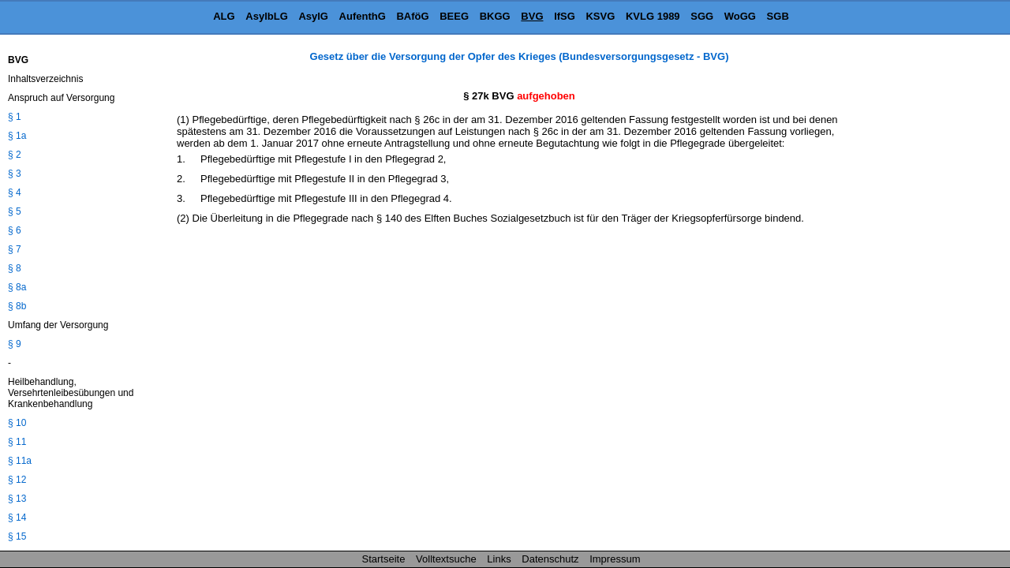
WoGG (740, 16)
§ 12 (17, 479)
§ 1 (14, 116)
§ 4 (14, 192)
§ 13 (17, 498)
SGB (778, 16)
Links (499, 559)
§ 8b (17, 306)
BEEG (454, 16)
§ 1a (17, 135)
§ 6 (14, 230)
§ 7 (14, 249)
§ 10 (17, 422)
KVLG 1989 (653, 16)
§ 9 (14, 343)
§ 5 (14, 211)
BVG (532, 16)
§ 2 (14, 154)
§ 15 (17, 536)
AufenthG (362, 16)
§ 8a (17, 287)
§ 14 (17, 517)
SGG (701, 16)
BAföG (412, 16)
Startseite (384, 559)
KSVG (600, 16)
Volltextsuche (446, 559)
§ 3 (14, 173)
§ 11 (17, 441)
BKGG (495, 16)
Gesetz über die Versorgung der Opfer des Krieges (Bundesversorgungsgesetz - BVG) (519, 56)
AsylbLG (266, 16)
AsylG (313, 16)
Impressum (614, 559)
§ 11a (20, 460)
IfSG (564, 16)
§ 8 (14, 268)
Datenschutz (550, 559)
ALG (223, 16)
